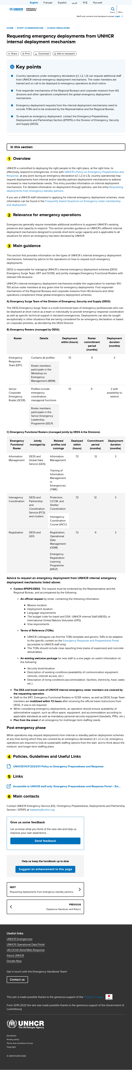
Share (13, 53)
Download (43, 53)
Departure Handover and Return (63, 909)
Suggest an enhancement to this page (45, 869)
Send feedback (45, 841)
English (34, 2)
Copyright (11, 1046)
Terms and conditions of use (20, 1043)
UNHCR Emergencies (19, 939)
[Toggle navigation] (120, 9)
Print (27, 53)
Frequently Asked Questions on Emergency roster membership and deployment (64, 203)
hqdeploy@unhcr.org (42, 810)
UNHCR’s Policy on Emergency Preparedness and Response (65, 174)
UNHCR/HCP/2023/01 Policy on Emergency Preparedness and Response (58, 766)
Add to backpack (66, 53)
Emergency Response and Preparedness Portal (91, 641)
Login (117, 16)
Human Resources (58, 28)
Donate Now (14, 961)
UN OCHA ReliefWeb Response (26, 950)
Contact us (17, 979)
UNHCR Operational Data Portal (26, 944)
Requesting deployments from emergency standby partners (41, 892)
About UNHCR (15, 955)
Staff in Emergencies (30, 28)
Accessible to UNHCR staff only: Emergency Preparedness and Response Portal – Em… (67, 786)
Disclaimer (11, 1035)
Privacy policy (13, 1039)
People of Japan (93, 997)
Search (112, 12)
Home (10, 28)
